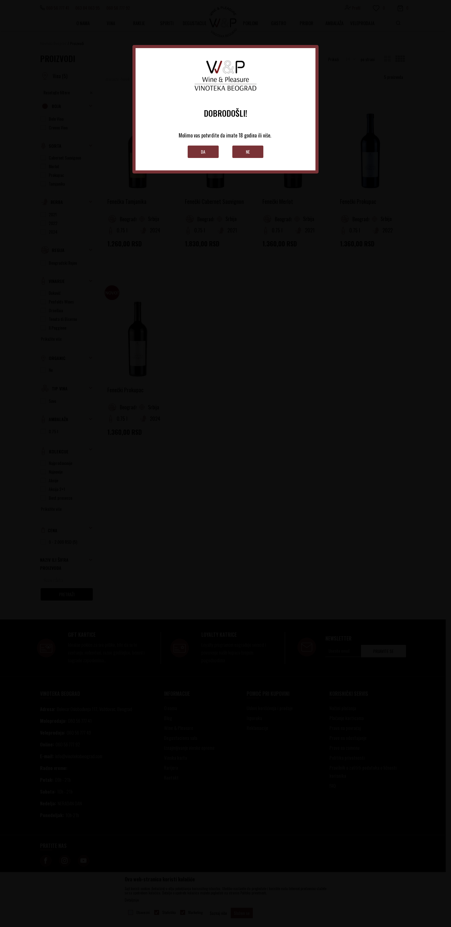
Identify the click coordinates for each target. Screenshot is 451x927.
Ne (248, 151)
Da (203, 151)
